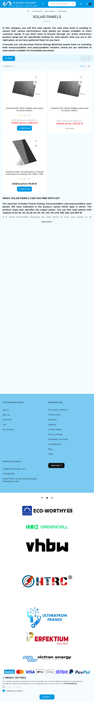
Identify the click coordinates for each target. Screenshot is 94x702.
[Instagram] (52, 497)
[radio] (84, 66)
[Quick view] (36, 82)
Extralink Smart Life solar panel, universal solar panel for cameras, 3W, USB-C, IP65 (24, 173)
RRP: (24, 120)
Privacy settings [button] (55, 434)
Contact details (55, 429)
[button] (42, 3)
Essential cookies (13, 693)
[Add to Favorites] (36, 77)
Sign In (6, 410)
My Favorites (8, 429)
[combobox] (62, 3)
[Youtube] (47, 497)
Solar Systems (50, 11)
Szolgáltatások (54, 444)
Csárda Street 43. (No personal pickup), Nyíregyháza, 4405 (20, 480)
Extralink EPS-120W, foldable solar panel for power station (24, 109)
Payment (52, 420)
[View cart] (88, 3)
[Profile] (80, 3)
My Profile (7, 420)
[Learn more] (47, 222)
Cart (4, 424)
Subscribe (56, 465)
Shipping (52, 424)
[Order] (89, 66)
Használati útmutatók (58, 439)
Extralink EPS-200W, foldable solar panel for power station (69, 109)
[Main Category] (28, 11)
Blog (50, 449)
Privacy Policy (54, 415)
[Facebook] (41, 497)
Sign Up (6, 415)
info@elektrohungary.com (14, 469)
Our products (37, 11)
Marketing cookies (14, 697)
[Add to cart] (24, 128)
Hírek (50, 454)
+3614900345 (8, 474)
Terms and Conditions (57, 410)
